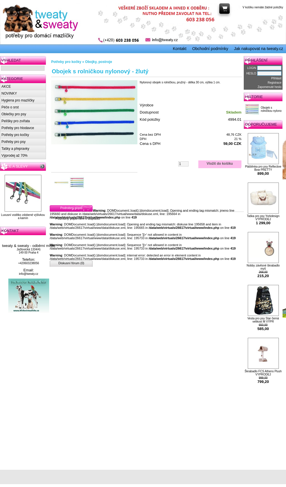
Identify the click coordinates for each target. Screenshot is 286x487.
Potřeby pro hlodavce (17, 128)
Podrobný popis (71, 208)
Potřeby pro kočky (15, 135)
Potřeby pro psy (13, 142)
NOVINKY (9, 93)
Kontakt (179, 48)
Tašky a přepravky (15, 149)
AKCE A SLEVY (14, 166)
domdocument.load (154, 210)
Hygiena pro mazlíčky (17, 100)
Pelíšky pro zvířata (15, 121)
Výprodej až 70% (14, 156)
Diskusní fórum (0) (71, 263)
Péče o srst (10, 107)
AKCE (6, 87)
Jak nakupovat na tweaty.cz (258, 48)
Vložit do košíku (220, 164)
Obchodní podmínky (210, 48)
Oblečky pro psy (13, 114)
